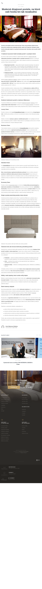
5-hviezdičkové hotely (19, 112)
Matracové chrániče (5, 439)
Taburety (23, 427)
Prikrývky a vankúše (5, 431)
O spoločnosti (4, 397)
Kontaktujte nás (14, 387)
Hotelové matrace (4, 401)
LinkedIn (23, 415)
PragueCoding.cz (24, 452)
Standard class (25, 401)
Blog (2, 409)
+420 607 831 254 (27, 387)
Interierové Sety (25, 433)
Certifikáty (3, 405)
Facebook (24, 409)
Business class (25, 399)
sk (37, 460)
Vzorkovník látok (4, 425)
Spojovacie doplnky (5, 429)
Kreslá (23, 429)
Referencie (3, 407)
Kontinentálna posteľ (5, 399)
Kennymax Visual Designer (24, 451)
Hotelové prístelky (4, 433)
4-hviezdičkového (24, 128)
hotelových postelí (26, 102)
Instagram (24, 411)
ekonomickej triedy (13, 185)
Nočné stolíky (24, 425)
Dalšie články (5, 335)
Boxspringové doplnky (5, 435)
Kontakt (2, 410)
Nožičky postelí (4, 427)
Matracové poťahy (4, 440)
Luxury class (24, 397)
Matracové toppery (5, 437)
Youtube (23, 413)
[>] (40, 335)
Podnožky (24, 431)
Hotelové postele (4, 403)
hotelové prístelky (29, 104)
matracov (33, 102)
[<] (37, 335)
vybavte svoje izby (32, 56)
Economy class (25, 403)
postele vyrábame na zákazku (10, 79)
